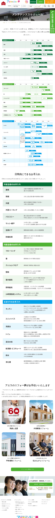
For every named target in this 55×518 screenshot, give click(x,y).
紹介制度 (49, 6)
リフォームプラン (24, 6)
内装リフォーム (18, 512)
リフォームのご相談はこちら (27, 469)
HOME (9, 5)
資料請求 (40, 1)
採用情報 (53, 6)
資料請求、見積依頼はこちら (40, 486)
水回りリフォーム (18, 514)
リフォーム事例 (31, 6)
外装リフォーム (18, 508)
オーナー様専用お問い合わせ (49, 1)
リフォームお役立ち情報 (38, 6)
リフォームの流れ (5, 509)
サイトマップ (45, 504)
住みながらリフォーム (6, 504)
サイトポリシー (45, 502)
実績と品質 (4, 502)
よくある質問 (4, 511)
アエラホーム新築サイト (33, 506)
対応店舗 (45, 6)
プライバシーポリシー (47, 500)
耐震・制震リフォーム (19, 510)
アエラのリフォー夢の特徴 (16, 6)
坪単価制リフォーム (6, 507)
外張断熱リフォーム (19, 506)
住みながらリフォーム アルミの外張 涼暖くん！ (20, 503)
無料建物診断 (33, 1)
